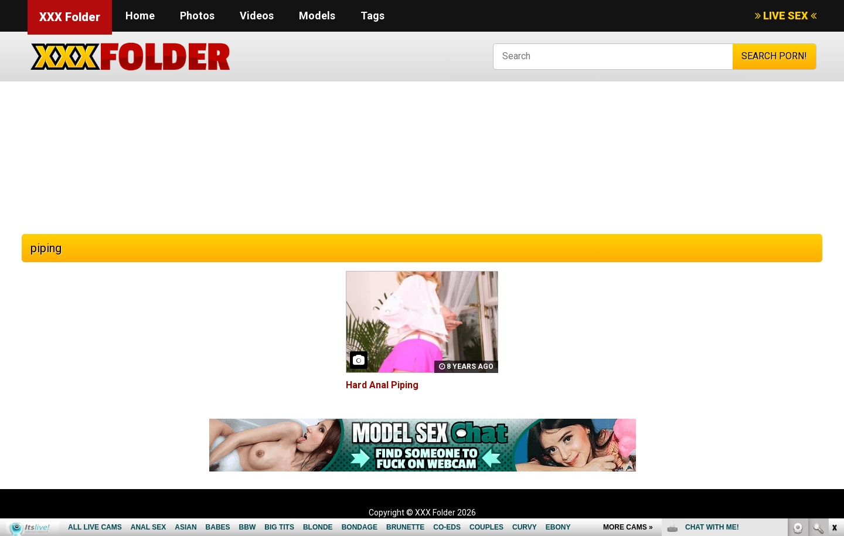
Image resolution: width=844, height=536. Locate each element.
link (833, 352)
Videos (257, 15)
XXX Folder (69, 17)
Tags (372, 15)
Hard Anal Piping (382, 385)
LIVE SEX (785, 15)
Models (317, 15)
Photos (197, 15)
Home (140, 15)
